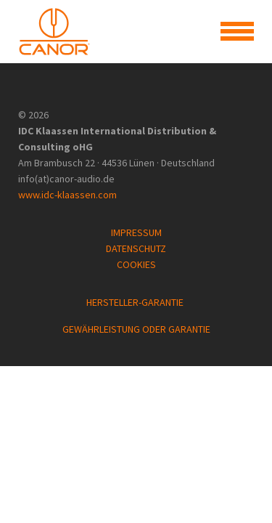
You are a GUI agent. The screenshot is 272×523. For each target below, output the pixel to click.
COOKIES (136, 264)
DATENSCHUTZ (136, 248)
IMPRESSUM (136, 232)
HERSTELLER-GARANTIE (136, 302)
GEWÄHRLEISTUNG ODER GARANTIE (136, 329)
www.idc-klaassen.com (67, 194)
